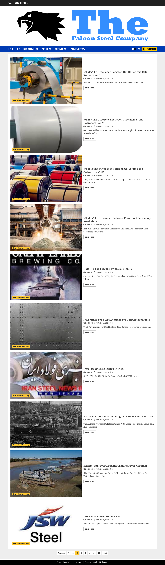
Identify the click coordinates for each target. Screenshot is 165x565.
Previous (61, 553)
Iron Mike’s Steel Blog (27, 49)
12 (99, 553)
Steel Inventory (77, 49)
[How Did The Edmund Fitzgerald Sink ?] (46, 277)
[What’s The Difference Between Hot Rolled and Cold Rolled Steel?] (46, 80)
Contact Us (60, 49)
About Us (46, 49)
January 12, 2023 (102, 79)
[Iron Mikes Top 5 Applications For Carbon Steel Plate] (46, 326)
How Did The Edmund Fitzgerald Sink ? (107, 268)
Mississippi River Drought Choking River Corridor (115, 465)
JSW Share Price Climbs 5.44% (102, 516)
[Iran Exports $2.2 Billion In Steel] (46, 375)
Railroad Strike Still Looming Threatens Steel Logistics (118, 416)
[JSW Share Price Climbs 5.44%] (46, 523)
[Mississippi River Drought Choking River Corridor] (46, 473)
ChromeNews (90, 562)
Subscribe (149, 49)
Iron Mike (89, 79)
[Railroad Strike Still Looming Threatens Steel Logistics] (46, 424)
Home (10, 49)
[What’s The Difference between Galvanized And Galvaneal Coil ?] (46, 129)
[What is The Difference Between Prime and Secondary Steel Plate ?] (46, 227)
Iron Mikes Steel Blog (21, 100)
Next (105, 553)
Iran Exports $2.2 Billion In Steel (103, 368)
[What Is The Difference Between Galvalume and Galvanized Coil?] (46, 178)
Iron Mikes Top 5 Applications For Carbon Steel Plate (116, 319)
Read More (89, 88)
